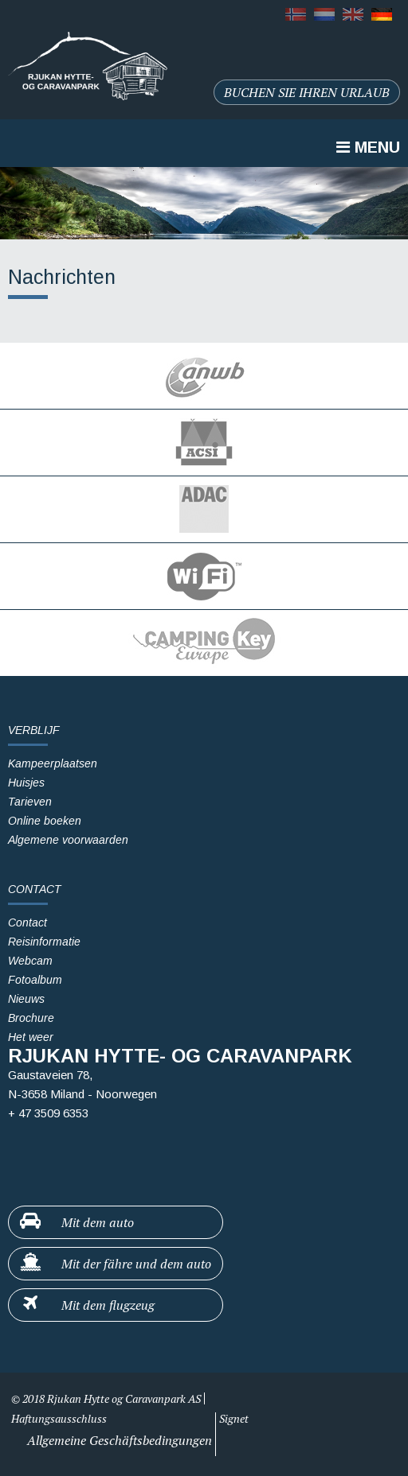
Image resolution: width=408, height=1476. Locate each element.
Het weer (30, 1037)
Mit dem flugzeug (86, 1304)
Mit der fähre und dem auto (114, 1262)
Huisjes (26, 782)
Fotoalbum (35, 979)
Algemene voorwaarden (68, 839)
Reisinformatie (44, 941)
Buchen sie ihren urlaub (307, 92)
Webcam (30, 960)
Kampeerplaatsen (52, 763)
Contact (27, 922)
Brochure (31, 1018)
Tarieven (30, 801)
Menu (368, 147)
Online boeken (44, 820)
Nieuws (26, 998)
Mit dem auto (76, 1221)
